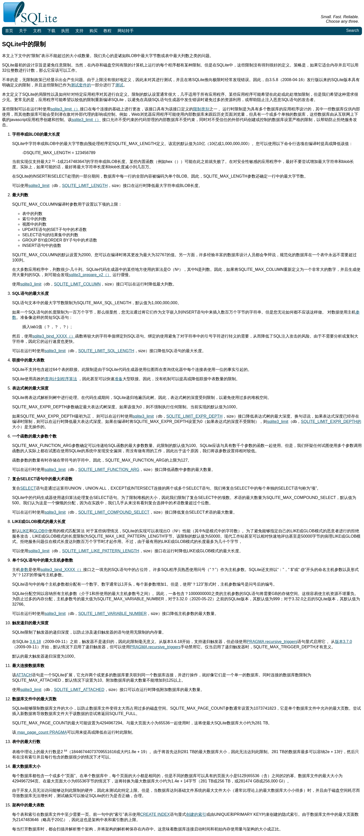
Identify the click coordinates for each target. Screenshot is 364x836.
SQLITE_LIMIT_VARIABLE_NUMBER (112, 613)
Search (352, 30)
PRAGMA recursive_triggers (272, 641)
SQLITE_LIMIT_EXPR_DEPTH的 (331, 421)
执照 (65, 31)
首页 (9, 31)
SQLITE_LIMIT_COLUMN (77, 284)
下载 (51, 31)
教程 (107, 31)
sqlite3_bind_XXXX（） (53, 336)
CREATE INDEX (155, 814)
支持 (79, 31)
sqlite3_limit (39, 185)
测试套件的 (81, 85)
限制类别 (201, 109)
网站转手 (126, 31)
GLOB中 (40, 531)
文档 (37, 31)
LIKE (24, 531)
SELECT (28, 488)
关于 (23, 31)
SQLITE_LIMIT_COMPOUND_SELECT (113, 512)
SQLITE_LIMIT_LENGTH (85, 185)
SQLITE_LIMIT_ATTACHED (79, 689)
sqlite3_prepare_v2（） (90, 275)
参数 (24, 569)
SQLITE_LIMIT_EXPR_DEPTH (194, 416)
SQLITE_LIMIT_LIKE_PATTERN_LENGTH (100, 551)
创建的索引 (196, 814)
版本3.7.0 (343, 641)
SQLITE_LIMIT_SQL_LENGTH (106, 351)
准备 (119, 379)
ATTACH (24, 675)
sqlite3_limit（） (65, 109)
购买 (93, 31)
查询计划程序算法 (61, 379)
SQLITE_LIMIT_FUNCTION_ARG (108, 469)
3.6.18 (35, 641)
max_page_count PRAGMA (41, 732)
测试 (119, 85)
